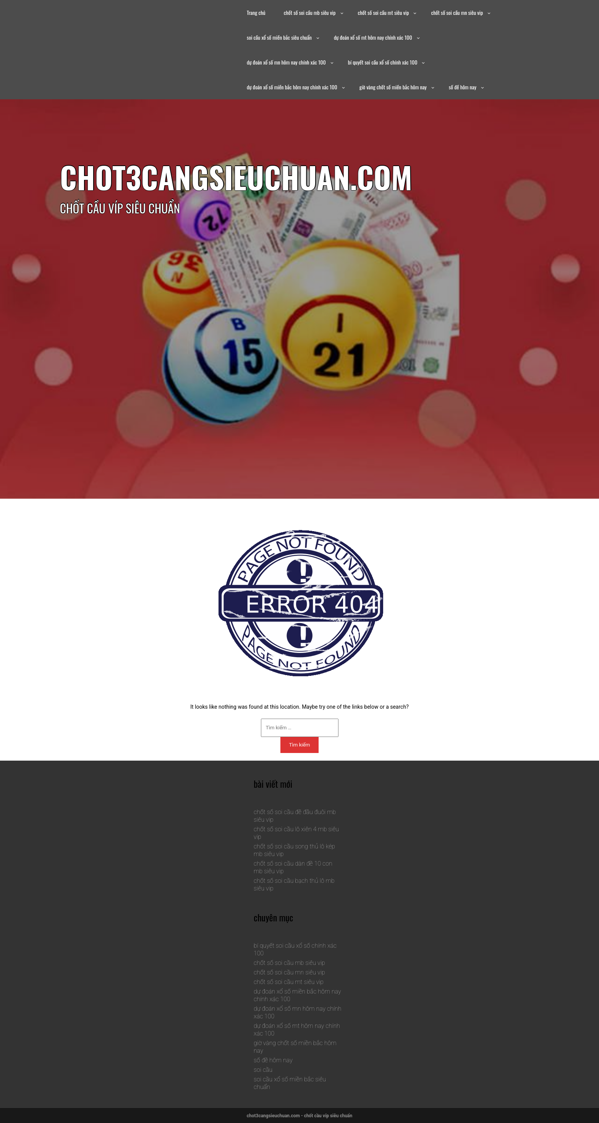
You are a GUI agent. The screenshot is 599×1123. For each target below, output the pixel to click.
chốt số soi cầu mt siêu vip (383, 12)
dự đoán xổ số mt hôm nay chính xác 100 (373, 37)
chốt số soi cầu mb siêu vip (310, 12)
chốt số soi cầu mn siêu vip (457, 12)
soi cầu (263, 1069)
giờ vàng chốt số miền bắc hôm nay (393, 87)
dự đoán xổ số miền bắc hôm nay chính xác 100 (292, 87)
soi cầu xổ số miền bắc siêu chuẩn (279, 37)
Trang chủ (256, 12)
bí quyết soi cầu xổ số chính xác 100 (383, 62)
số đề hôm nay (462, 87)
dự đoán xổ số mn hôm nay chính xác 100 (286, 62)
